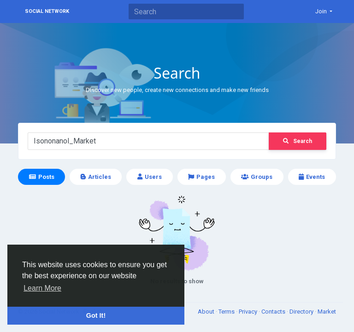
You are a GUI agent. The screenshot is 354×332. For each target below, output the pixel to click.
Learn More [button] (42, 288)
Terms (227, 311)
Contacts (274, 311)
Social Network (47, 11)
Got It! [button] (96, 315)
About (207, 311)
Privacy (249, 311)
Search (297, 141)
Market (327, 311)
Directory (302, 311)
